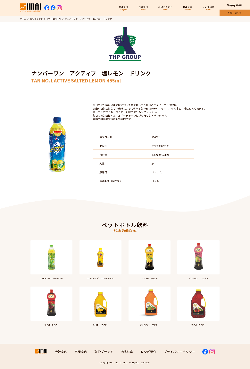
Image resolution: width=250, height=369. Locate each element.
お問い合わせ (235, 12)
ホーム (23, 18)
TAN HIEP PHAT (54, 18)
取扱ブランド (36, 18)
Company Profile (234, 5)
